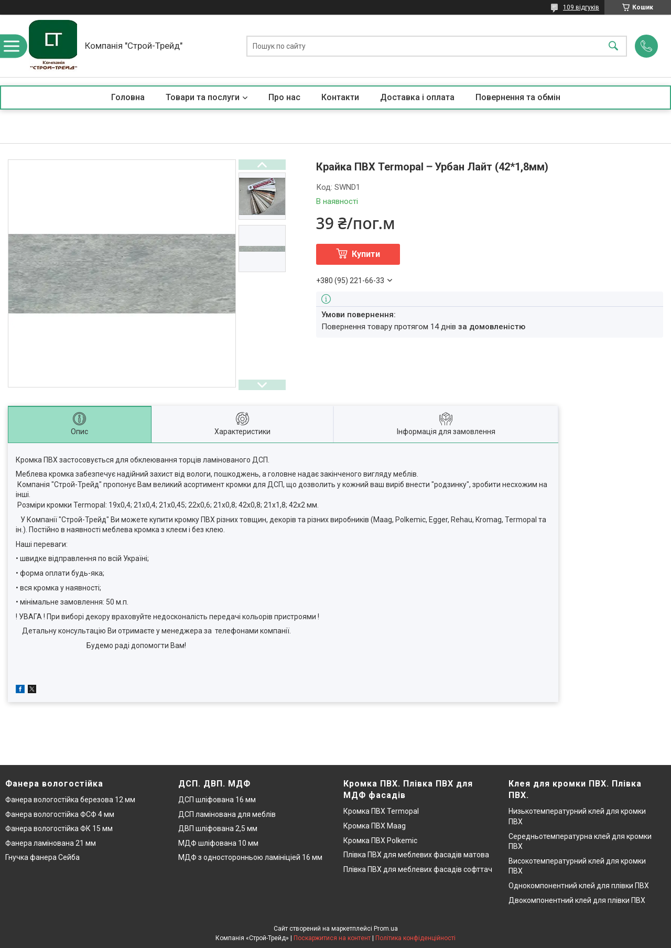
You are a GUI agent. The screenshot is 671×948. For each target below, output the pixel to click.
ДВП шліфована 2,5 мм (217, 828)
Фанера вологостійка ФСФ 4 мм (59, 814)
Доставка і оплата (417, 97)
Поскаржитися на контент (332, 938)
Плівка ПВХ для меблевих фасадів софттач (417, 869)
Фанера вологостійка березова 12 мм (70, 799)
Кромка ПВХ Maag (374, 826)
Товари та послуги (203, 97)
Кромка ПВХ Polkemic (380, 840)
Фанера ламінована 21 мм (50, 843)
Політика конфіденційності (415, 938)
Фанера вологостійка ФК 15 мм (59, 828)
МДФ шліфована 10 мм (218, 843)
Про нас (284, 97)
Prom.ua (386, 928)
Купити (366, 254)
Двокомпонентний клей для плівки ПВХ (576, 900)
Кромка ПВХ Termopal (381, 811)
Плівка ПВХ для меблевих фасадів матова (416, 854)
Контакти (340, 97)
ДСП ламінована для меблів (227, 814)
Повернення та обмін (517, 97)
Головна (128, 97)
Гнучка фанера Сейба (42, 857)
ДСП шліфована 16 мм (217, 799)
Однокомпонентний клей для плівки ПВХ (578, 885)
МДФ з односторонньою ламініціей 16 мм (250, 857)
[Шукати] (613, 46)
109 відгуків (581, 7)
